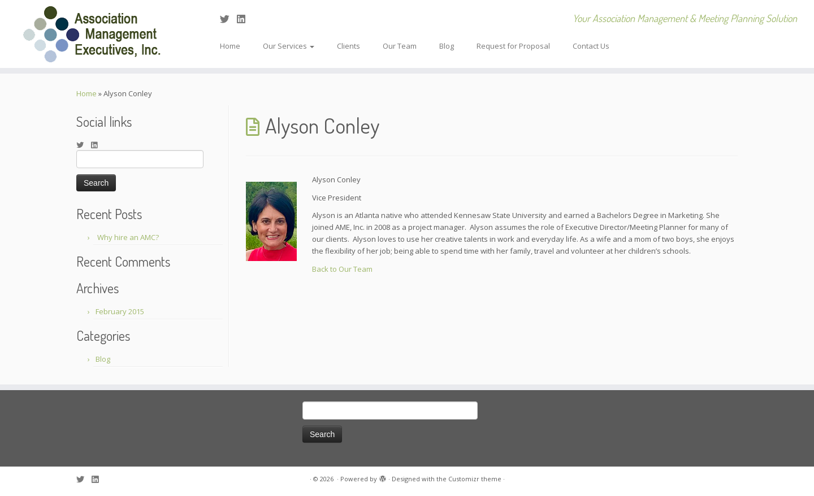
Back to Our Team (342, 269)
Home (230, 46)
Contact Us (591, 46)
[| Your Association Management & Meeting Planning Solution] (94, 34)
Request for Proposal (513, 46)
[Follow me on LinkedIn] (245, 18)
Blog (446, 46)
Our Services (288, 46)
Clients (348, 46)
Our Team (400, 46)
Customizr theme (474, 478)
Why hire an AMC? (128, 237)
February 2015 (120, 311)
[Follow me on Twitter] (228, 18)
